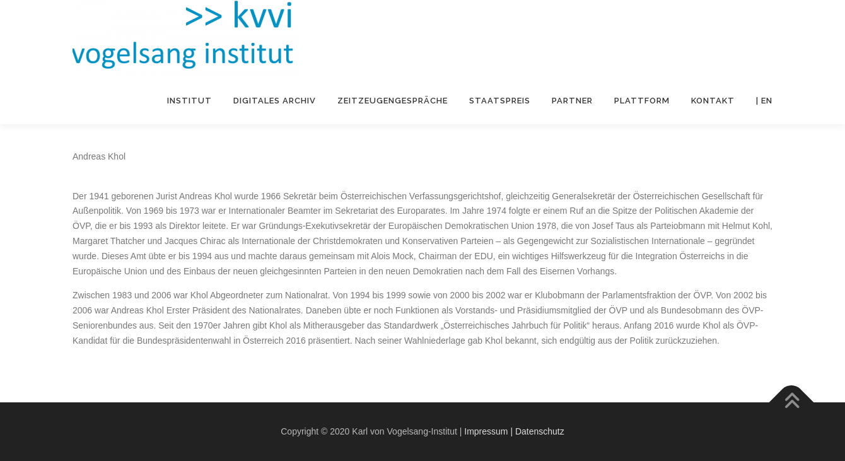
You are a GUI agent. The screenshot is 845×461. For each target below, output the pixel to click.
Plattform (642, 100)
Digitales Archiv (274, 100)
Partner (572, 100)
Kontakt (713, 100)
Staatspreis (499, 100)
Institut (189, 100)
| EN (764, 100)
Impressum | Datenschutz (514, 431)
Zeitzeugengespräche (392, 100)
